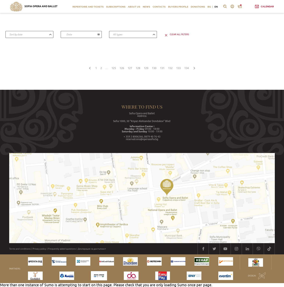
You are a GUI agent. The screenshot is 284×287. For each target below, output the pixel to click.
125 (113, 68)
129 (146, 68)
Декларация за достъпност (92, 249)
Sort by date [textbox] (15, 34)
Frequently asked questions (62, 249)
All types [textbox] (117, 34)
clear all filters (179, 34)
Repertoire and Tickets (88, 6)
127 (130, 68)
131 (162, 68)
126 (122, 68)
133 (178, 68)
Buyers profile (178, 6)
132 (170, 68)
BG (209, 6)
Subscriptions (115, 6)
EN (216, 6)
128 (138, 68)
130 (154, 68)
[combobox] (29, 34)
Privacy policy (39, 249)
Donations (198, 6)
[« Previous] (90, 67)
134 (186, 68)
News (146, 6)
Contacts (159, 6)
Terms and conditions (20, 249)
